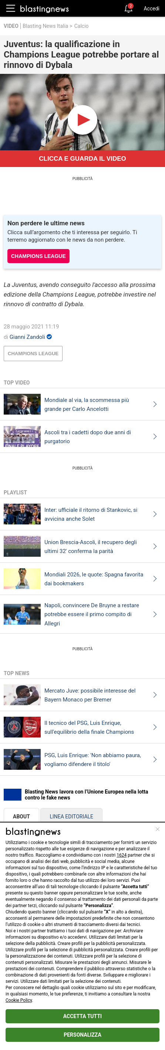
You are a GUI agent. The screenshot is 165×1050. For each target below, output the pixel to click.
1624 (122, 855)
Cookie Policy (19, 1000)
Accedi (151, 9)
